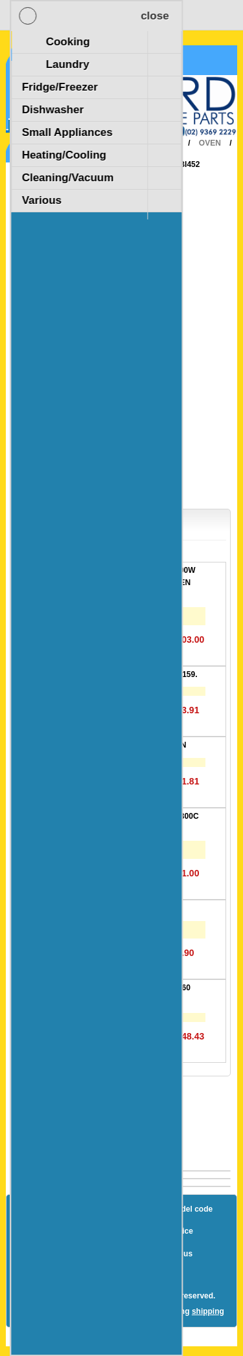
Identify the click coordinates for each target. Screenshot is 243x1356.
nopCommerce (144, 1284)
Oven (210, 143)
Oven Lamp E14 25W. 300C (131, 908)
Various (145, 164)
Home (110, 143)
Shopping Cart (57, 60)
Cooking (160, 143)
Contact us (172, 1253)
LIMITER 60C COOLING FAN (134, 745)
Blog (39, 1209)
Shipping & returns (85, 1231)
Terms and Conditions (91, 1253)
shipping (208, 1311)
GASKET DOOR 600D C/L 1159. (139, 674)
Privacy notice (166, 1231)
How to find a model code (166, 1209)
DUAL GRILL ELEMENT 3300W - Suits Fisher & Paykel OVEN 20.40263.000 (138, 582)
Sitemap (83, 1209)
